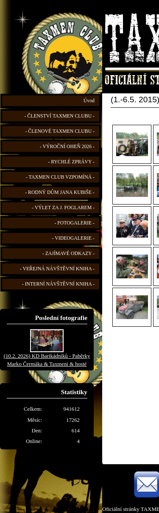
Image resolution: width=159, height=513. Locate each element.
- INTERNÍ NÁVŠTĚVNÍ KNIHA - (58, 284)
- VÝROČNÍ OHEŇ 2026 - (67, 146)
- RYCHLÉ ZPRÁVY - (71, 162)
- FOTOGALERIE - (74, 223)
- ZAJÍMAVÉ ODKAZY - (68, 253)
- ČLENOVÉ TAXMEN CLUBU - (60, 131)
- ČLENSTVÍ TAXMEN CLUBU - (59, 116)
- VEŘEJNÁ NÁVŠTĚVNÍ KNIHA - (57, 269)
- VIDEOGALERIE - (73, 238)
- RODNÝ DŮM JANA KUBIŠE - (60, 192)
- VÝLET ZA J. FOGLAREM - (63, 207)
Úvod (89, 101)
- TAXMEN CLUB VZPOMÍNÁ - (60, 177)
